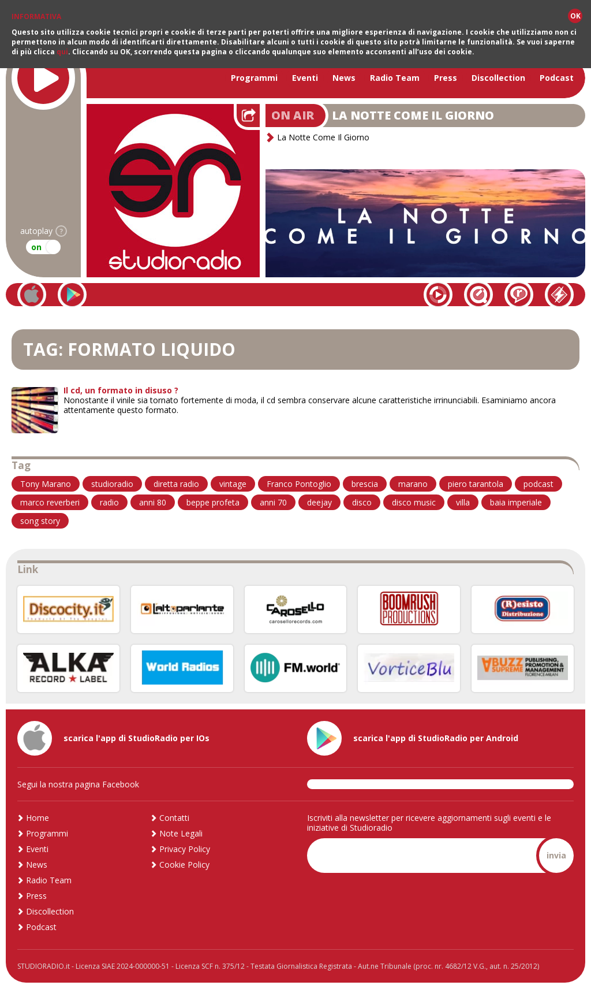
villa (463, 502)
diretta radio (176, 483)
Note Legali (181, 833)
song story (40, 520)
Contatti (174, 817)
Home (37, 817)
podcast (538, 483)
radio (109, 502)
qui (62, 52)
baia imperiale (516, 502)
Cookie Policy (184, 864)
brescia (364, 483)
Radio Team (395, 77)
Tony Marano (45, 483)
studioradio (112, 483)
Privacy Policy (184, 848)
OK (575, 16)
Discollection (498, 77)
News (344, 77)
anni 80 (152, 502)
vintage (232, 483)
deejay (319, 502)
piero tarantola (475, 483)
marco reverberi (50, 502)
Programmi (254, 77)
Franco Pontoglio (299, 483)
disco (362, 502)
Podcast (557, 77)
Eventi (305, 77)
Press (445, 77)
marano (413, 483)
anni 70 (273, 502)
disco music (414, 502)
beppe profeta (213, 502)
